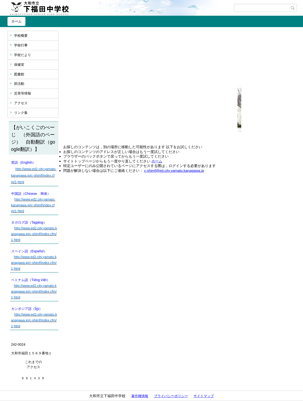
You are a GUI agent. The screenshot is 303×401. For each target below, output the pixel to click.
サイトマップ (204, 396)
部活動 (19, 84)
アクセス (21, 103)
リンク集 (21, 113)
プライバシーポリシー (171, 396)
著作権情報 (139, 396)
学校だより (22, 55)
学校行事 (21, 45)
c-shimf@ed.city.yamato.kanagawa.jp (174, 170)
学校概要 (21, 35)
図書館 (19, 74)
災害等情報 (22, 93)
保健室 (19, 64)
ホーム (16, 21)
